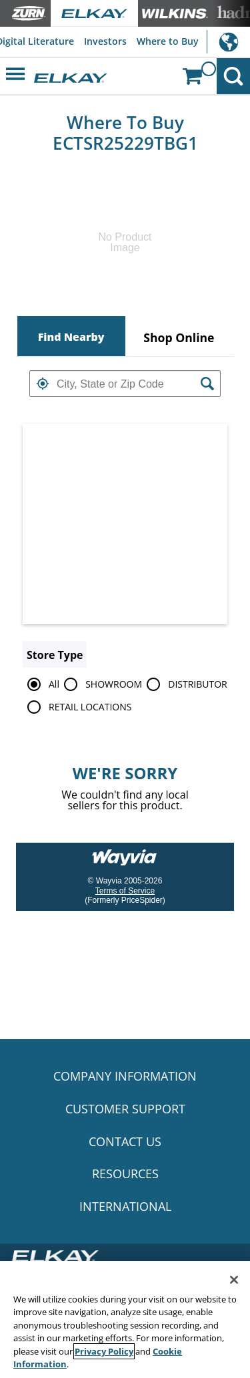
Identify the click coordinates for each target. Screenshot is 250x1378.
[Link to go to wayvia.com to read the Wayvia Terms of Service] (125, 853)
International (228, 42)
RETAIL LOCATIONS (77, 707)
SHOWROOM (100, 684)
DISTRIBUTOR (184, 684)
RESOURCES (125, 1173)
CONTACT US (125, 1141)
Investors (105, 41)
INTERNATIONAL (125, 1206)
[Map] (125, 524)
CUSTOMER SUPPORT (125, 1108)
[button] (42, 383)
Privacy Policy (104, 1351)
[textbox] (125, 383)
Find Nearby (71, 336)
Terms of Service (125, 890)
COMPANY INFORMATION (125, 1076)
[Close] (234, 1279)
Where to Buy (168, 41)
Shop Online (178, 337)
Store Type (55, 655)
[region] (125, 1319)
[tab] (71, 336)
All (41, 684)
